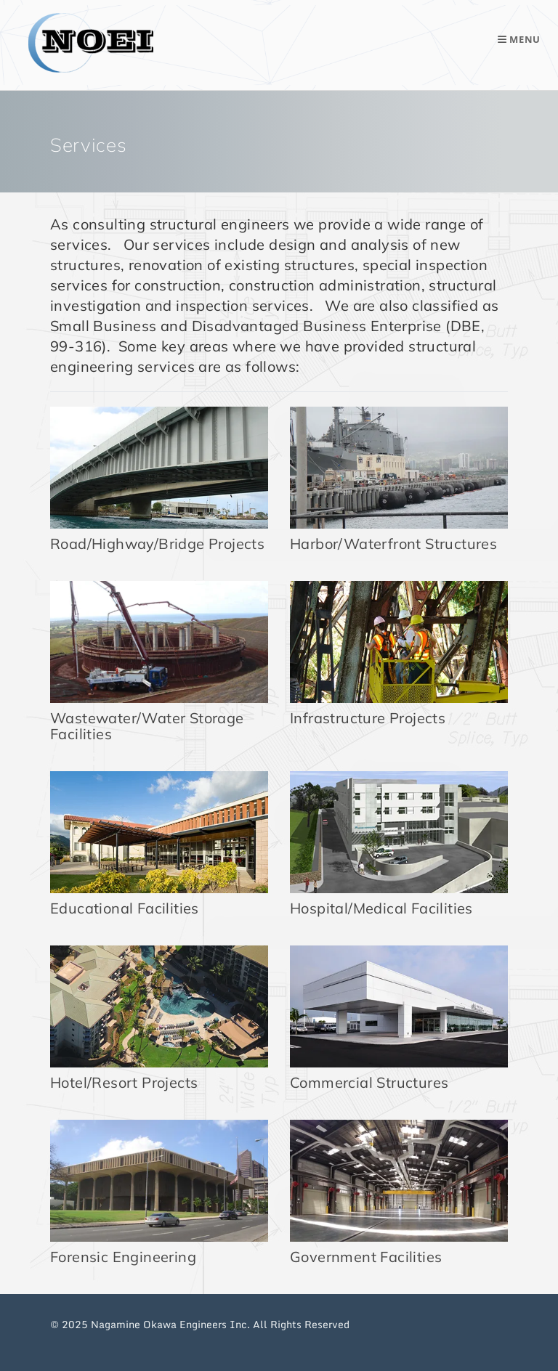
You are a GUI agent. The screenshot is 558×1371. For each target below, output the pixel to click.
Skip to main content (279, 0)
